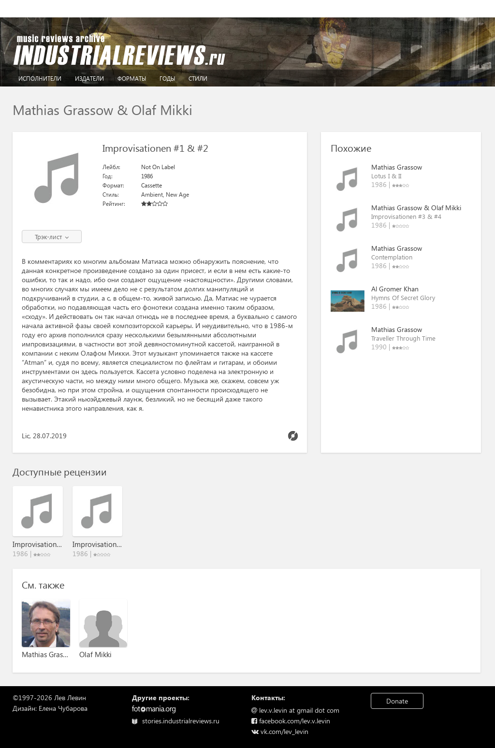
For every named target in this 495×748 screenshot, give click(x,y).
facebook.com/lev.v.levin (290, 720)
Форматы (131, 78)
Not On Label (158, 167)
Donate (397, 700)
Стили (198, 78)
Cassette (151, 185)
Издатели (89, 78)
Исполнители (39, 78)
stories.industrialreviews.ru (175, 720)
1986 (147, 176)
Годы (167, 78)
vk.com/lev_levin (279, 731)
